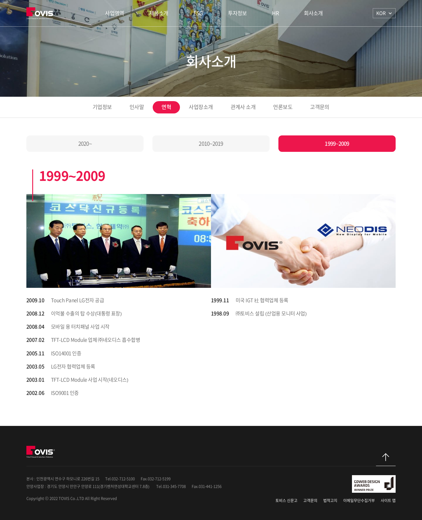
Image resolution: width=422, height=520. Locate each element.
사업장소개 (201, 107)
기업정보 (102, 107)
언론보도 (282, 107)
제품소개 (158, 13)
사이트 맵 (388, 500)
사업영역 (114, 13)
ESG (198, 13)
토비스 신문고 (286, 500)
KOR (381, 13)
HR (275, 13)
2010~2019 (211, 143)
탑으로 (386, 459)
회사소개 (313, 13)
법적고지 (330, 500)
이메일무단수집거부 (359, 500)
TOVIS (40, 13)
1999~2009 (337, 143)
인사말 (137, 107)
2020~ (85, 143)
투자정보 (237, 13)
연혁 (166, 107)
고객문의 (319, 107)
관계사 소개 (243, 107)
